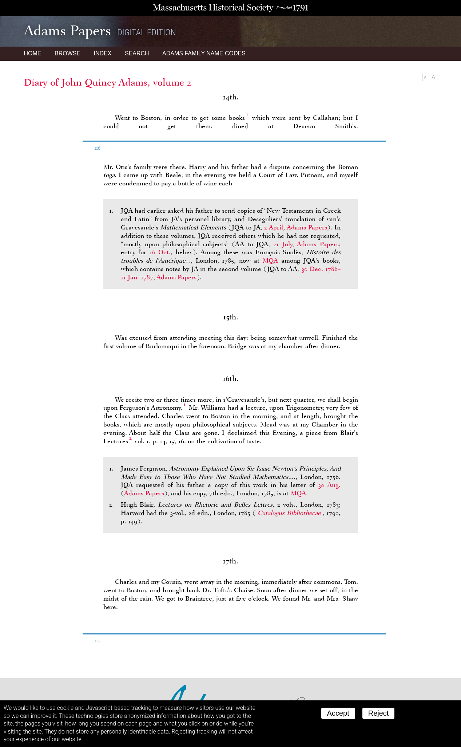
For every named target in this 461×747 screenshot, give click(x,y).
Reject (378, 713)
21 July (282, 244)
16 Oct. (160, 252)
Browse (67, 53)
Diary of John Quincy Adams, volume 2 (108, 82)
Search (137, 53)
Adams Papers (307, 227)
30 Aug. (329, 485)
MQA (270, 260)
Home (32, 53)
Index (103, 53)
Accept (338, 713)
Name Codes (204, 53)
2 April (273, 227)
